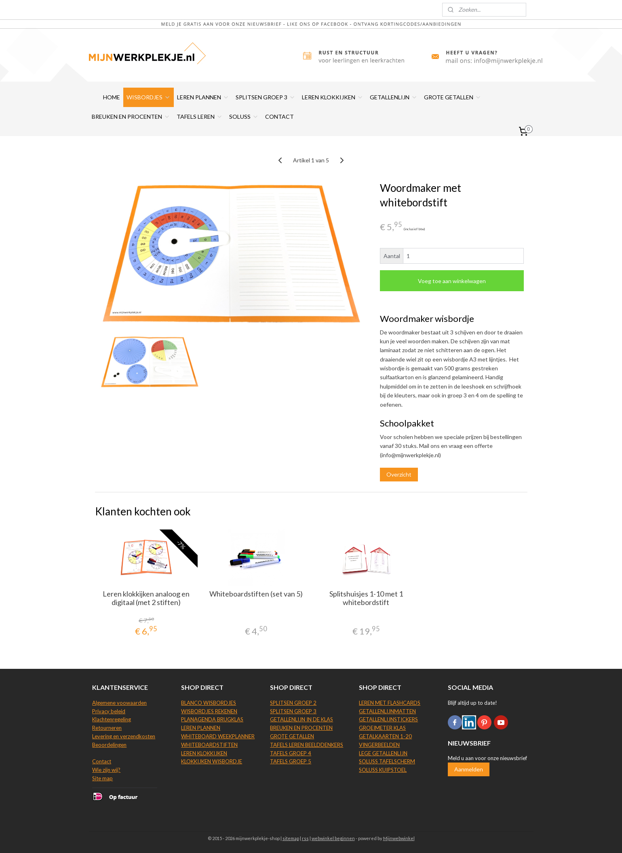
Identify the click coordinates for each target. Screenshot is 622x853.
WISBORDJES (149, 97)
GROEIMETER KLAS (382, 728)
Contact (101, 761)
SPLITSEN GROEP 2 (293, 703)
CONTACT (279, 116)
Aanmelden (468, 769)
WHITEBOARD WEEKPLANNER (218, 736)
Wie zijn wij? (106, 770)
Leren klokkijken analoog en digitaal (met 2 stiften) (146, 598)
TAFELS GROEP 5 (290, 761)
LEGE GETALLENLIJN (383, 753)
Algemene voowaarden (119, 703)
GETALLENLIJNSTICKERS (388, 719)
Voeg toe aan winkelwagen (452, 280)
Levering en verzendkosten (123, 736)
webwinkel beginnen (333, 838)
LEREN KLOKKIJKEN (332, 97)
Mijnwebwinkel (399, 838)
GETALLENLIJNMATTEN (387, 711)
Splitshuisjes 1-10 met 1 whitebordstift (366, 598)
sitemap (291, 838)
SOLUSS (244, 116)
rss (305, 838)
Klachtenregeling (111, 719)
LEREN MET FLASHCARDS (389, 703)
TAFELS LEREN (200, 116)
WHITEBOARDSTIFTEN (209, 745)
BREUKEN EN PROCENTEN (131, 116)
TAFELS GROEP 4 (290, 753)
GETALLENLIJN (393, 97)
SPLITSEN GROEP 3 (265, 97)
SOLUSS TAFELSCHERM (387, 761)
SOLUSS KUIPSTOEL (383, 770)
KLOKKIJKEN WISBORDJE (211, 761)
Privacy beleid (108, 711)
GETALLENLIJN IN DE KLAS (301, 719)
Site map (102, 778)
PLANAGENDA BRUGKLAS (212, 719)
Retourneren (107, 728)
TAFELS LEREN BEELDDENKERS (306, 745)
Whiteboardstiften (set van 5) (256, 594)
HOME (111, 97)
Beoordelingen (109, 745)
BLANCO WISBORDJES (208, 703)
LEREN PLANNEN (203, 97)
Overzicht (398, 474)
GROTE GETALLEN (452, 97)
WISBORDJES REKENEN (209, 711)
